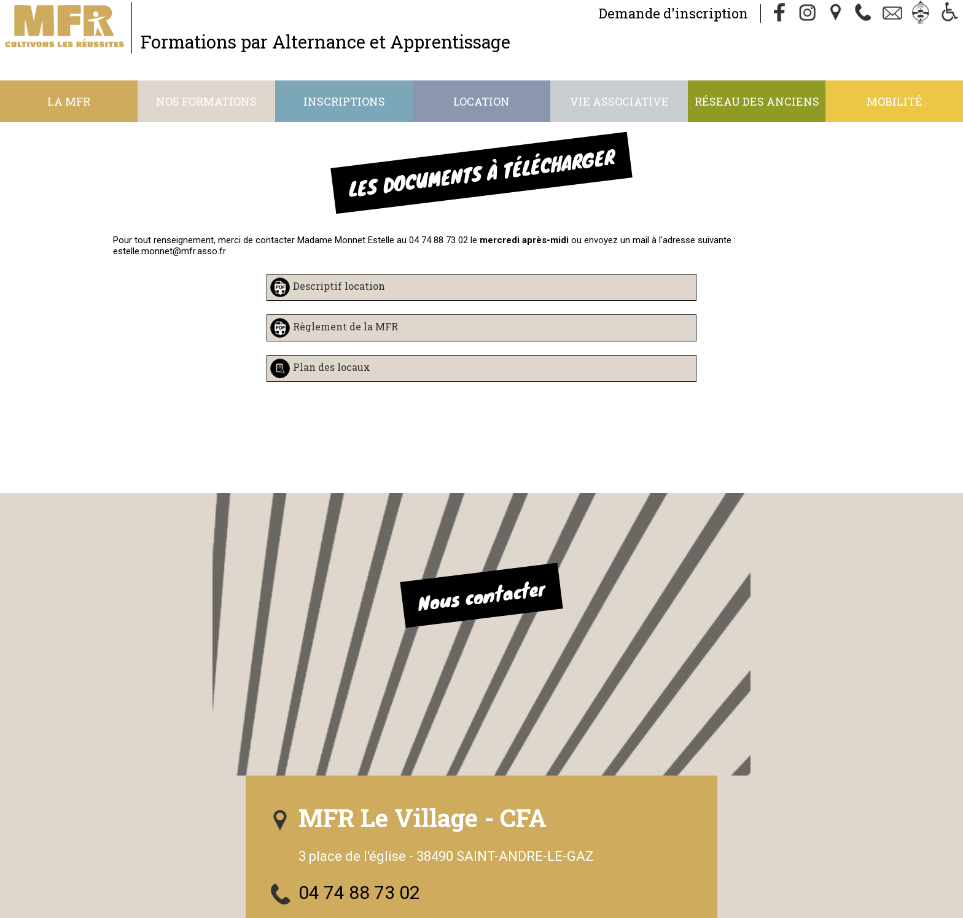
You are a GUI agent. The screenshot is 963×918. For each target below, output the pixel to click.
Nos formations (206, 101)
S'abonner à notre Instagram (657, 720)
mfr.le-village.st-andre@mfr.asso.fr (681, 647)
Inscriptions (344, 101)
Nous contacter (244, 589)
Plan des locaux (331, 367)
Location (481, 101)
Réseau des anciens (757, 101)
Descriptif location (339, 286)
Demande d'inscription (631, 16)
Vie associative (619, 101)
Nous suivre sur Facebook (646, 683)
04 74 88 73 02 (601, 610)
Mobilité (894, 101)
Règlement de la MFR (345, 327)
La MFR (68, 101)
